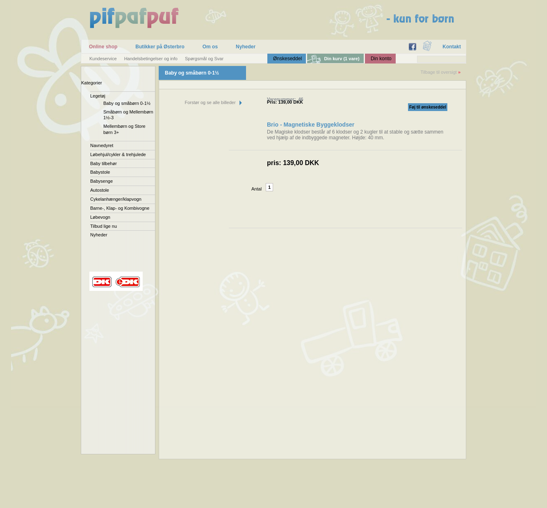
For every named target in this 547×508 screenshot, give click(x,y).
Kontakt (451, 47)
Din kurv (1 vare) (341, 58)
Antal (256, 188)
